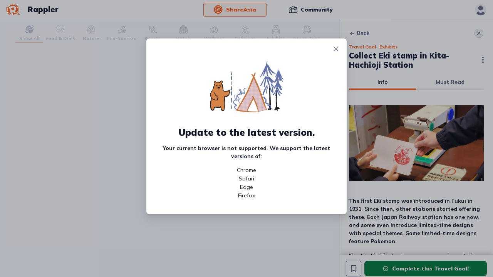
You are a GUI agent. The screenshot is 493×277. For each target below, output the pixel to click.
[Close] (336, 49)
